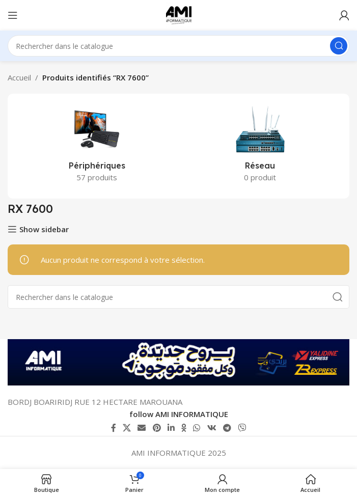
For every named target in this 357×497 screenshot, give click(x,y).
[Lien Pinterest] (156, 427)
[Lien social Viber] (242, 427)
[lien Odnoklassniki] (184, 427)
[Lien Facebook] (113, 427)
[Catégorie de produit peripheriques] (97, 146)
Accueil (19, 77)
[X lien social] (126, 427)
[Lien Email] (141, 427)
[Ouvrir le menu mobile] (13, 15)
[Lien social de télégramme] (226, 427)
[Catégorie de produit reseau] (260, 146)
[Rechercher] (178, 46)
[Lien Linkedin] (171, 427)
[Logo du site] (178, 14)
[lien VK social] (211, 427)
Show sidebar (44, 229)
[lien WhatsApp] (197, 427)
